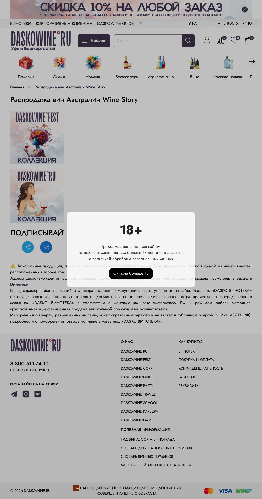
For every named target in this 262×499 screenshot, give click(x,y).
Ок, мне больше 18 (131, 273)
